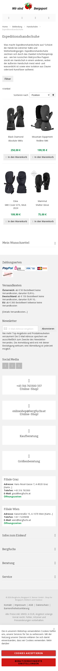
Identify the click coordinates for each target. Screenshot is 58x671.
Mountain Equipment (42, 136)
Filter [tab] (8, 79)
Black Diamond (15, 136)
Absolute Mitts (15, 140)
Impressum (20, 604)
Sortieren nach (21, 95)
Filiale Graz (11, 479)
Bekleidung (17, 26)
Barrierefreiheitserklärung (16, 608)
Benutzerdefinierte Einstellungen (28, 662)
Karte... (7, 487)
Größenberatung (29, 461)
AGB (31, 604)
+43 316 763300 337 (29, 386)
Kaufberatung (29, 436)
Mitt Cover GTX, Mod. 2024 (15, 206)
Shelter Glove (42, 204)
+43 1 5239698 (21, 516)
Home (5, 26)
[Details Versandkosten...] (15, 311)
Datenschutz (42, 604)
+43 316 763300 (22, 490)
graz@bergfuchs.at (21, 493)
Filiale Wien (11, 509)
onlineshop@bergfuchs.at (29, 411)
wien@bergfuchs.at (21, 520)
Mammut (42, 201)
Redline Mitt (42, 140)
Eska (15, 201)
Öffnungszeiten (12, 496)
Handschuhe (32, 26)
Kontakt (8, 604)
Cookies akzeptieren (28, 653)
